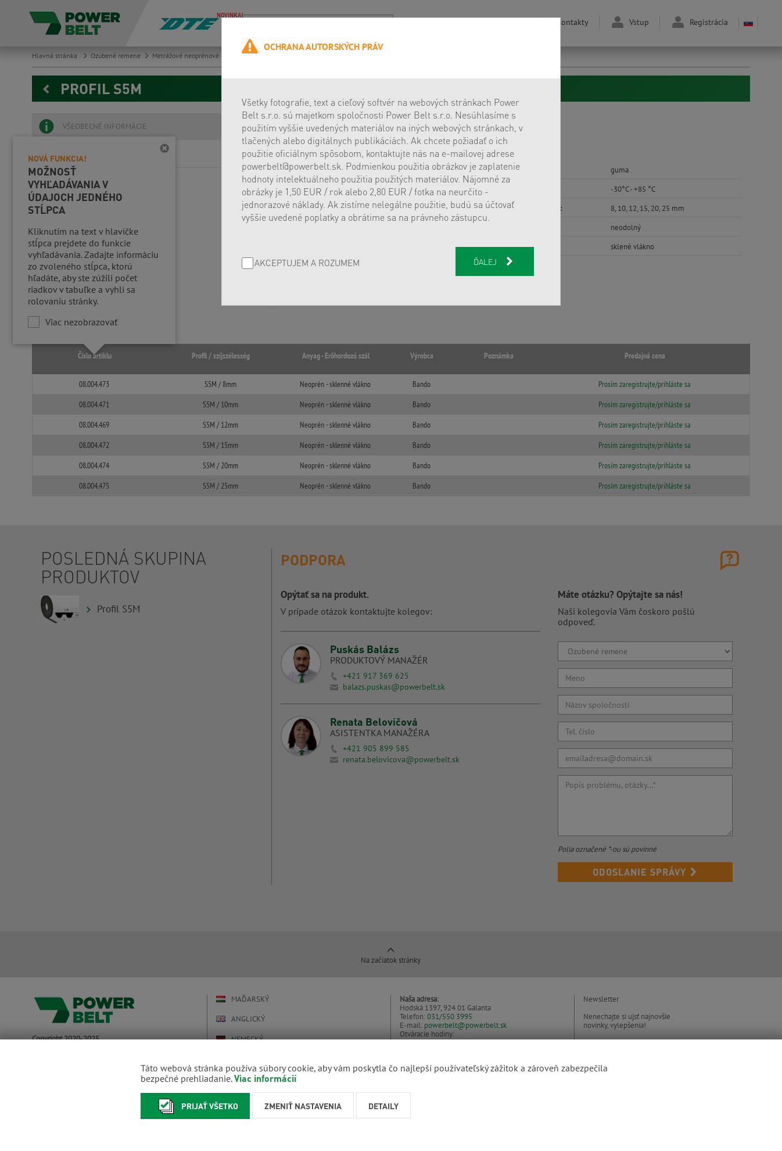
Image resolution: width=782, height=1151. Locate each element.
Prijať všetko (195, 1106)
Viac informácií (265, 1078)
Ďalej (494, 261)
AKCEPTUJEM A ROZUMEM (307, 263)
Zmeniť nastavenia (303, 1105)
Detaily (383, 1105)
